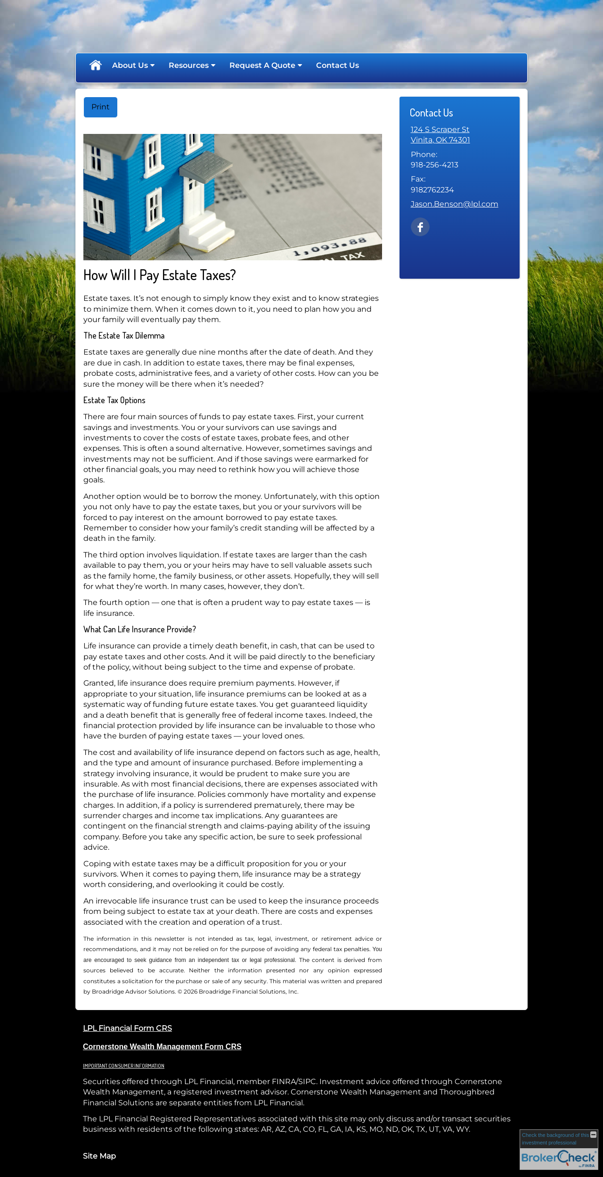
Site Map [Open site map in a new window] (99, 1156)
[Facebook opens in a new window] (420, 226)
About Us (130, 65)
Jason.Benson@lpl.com (454, 203)
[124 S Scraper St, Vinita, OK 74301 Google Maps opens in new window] (440, 135)
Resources (189, 65)
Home (95, 65)
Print (100, 106)
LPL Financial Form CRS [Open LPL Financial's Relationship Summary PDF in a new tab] (127, 1028)
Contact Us (337, 65)
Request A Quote (262, 65)
